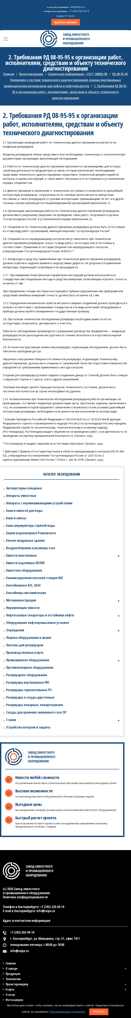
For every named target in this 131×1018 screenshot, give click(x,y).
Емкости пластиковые (21, 555)
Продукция (13, 974)
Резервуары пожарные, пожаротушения (34, 705)
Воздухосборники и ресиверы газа (30, 548)
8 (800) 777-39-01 (65, 16)
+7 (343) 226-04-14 (52, 907)
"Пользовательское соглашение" (67, 1011)
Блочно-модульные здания (25, 540)
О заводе (12, 968)
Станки (11, 720)
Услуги (10, 989)
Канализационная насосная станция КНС (34, 578)
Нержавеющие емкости (22, 608)
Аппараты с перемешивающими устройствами (39, 503)
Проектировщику (31, 74)
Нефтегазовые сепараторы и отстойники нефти (40, 615)
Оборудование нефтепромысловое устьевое (37, 623)
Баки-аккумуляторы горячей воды (30, 525)
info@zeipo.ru (77, 7)
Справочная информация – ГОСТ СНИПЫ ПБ (77, 74)
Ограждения (15, 630)
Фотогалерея (14, 1000)
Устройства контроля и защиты (28, 727)
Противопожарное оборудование (29, 667)
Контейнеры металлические (26, 593)
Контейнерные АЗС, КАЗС (23, 585)
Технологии (13, 979)
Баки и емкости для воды (24, 510)
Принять (99, 1011)
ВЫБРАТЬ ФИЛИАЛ (65, 22)
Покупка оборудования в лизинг (29, 637)
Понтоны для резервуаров (24, 645)
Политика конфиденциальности (25, 897)
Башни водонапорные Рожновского (31, 533)
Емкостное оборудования (24, 570)
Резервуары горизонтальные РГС (29, 690)
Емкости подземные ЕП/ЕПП (25, 563)
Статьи (10, 995)
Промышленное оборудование (27, 660)
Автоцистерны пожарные (24, 488)
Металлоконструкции (21, 600)
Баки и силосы (16, 518)
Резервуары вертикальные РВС (27, 682)
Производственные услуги (24, 652)
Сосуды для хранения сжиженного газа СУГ (36, 712)
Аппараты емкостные (21, 495)
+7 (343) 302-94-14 (79, 11)
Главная (8, 74)
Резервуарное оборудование (26, 675)
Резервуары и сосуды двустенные (30, 697)
